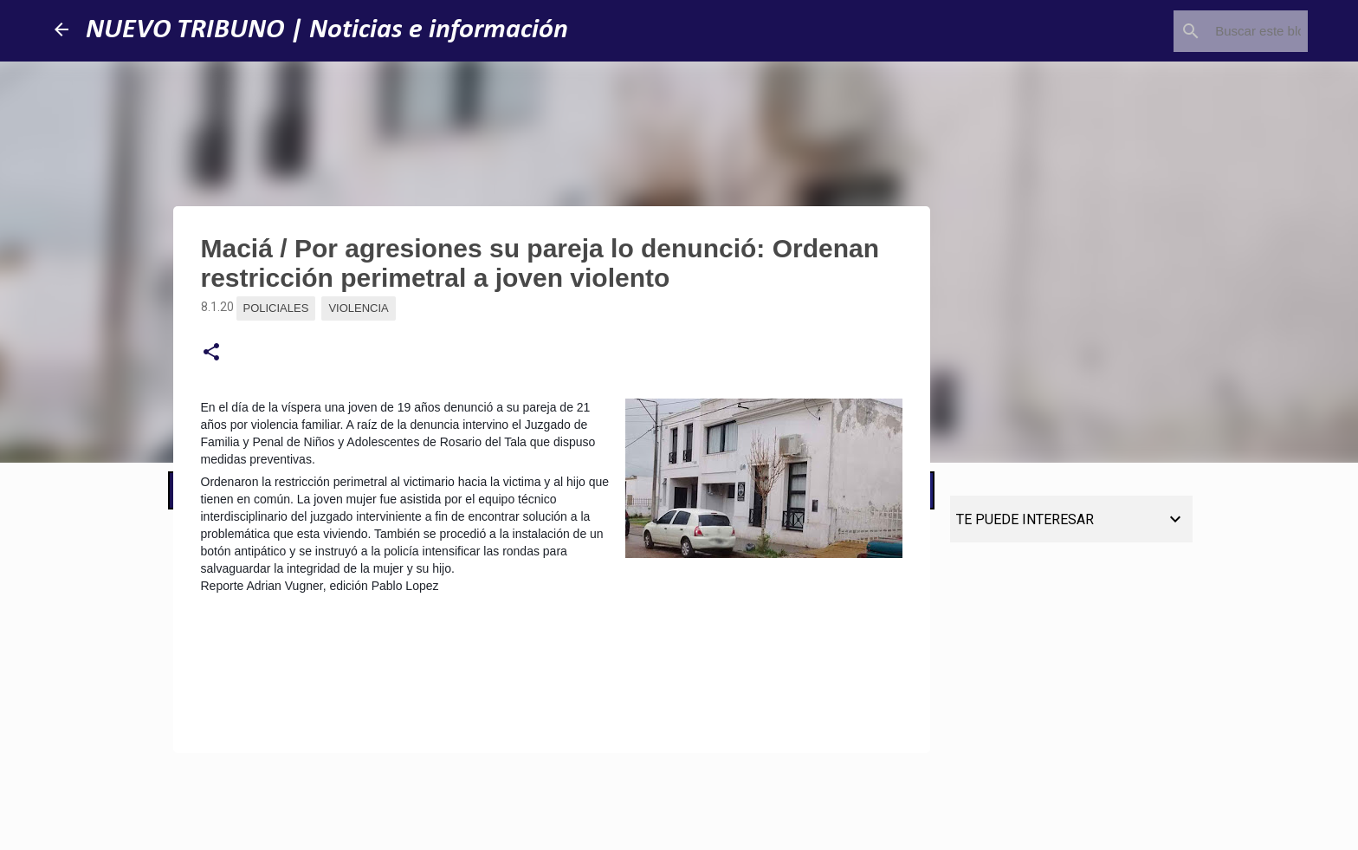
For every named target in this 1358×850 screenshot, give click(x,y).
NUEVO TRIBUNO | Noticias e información (327, 30)
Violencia (358, 308)
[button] (211, 352)
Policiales (276, 308)
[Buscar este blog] (1217, 31)
